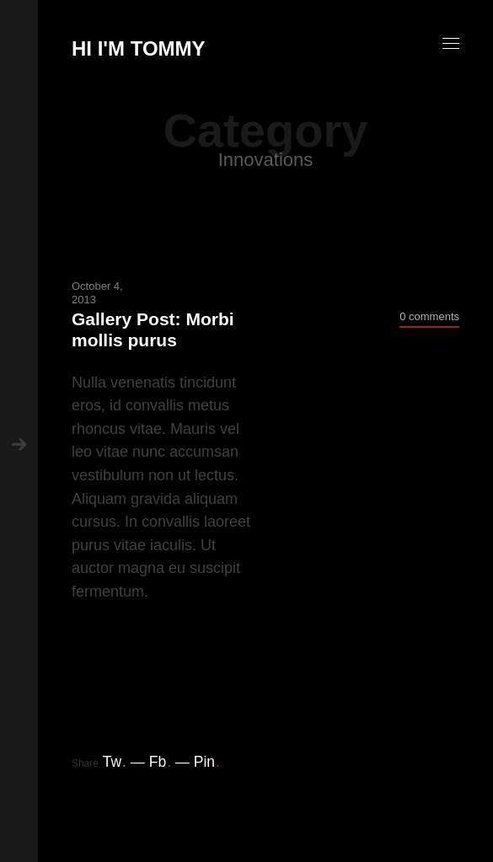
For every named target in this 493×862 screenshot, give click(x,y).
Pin (207, 761)
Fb (160, 761)
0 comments (429, 316)
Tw (114, 761)
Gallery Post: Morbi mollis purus (153, 329)
